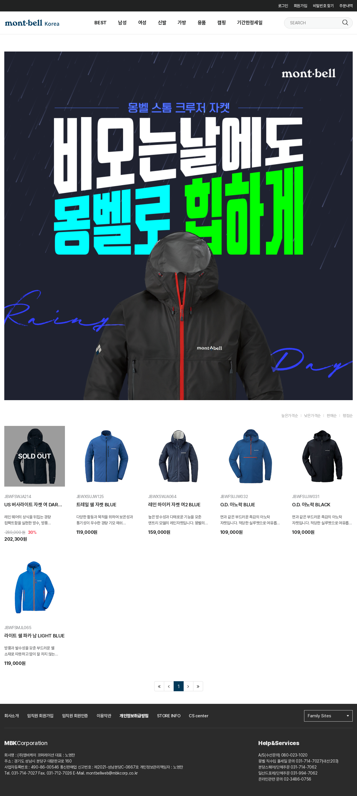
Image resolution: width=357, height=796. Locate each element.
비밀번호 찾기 (323, 5)
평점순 (348, 415)
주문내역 (346, 5)
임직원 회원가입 (40, 715)
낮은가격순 (312, 415)
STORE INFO (169, 715)
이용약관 (104, 715)
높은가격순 (289, 415)
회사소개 (11, 715)
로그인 (283, 5)
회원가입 (300, 5)
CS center (198, 715)
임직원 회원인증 (75, 715)
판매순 (332, 415)
